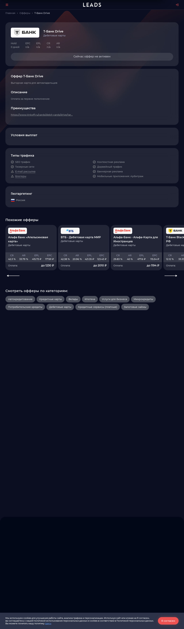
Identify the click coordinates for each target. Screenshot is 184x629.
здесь (48, 623)
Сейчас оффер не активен (92, 56)
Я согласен (168, 620)
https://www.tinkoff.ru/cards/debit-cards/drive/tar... (42, 114)
